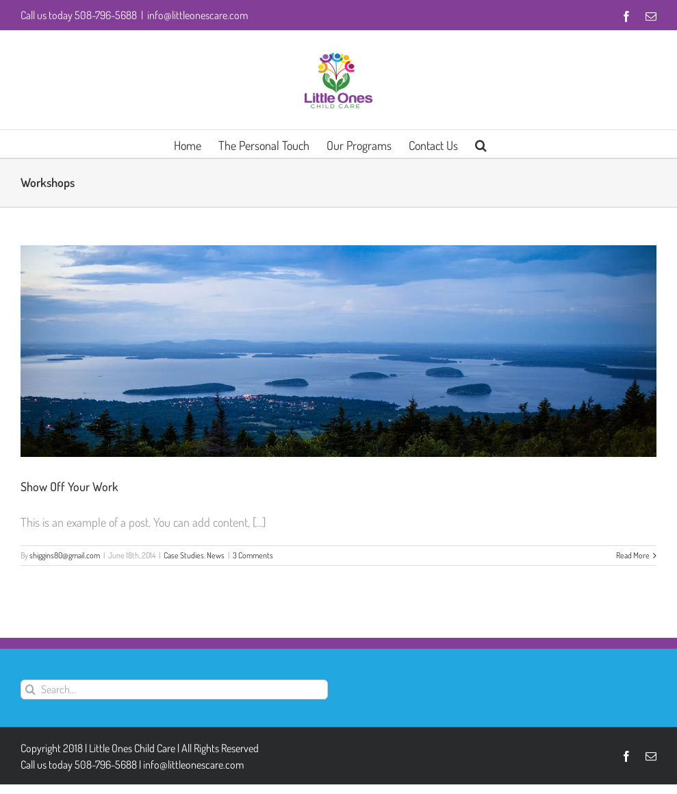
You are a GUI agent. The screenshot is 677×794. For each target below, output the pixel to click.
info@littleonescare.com (197, 15)
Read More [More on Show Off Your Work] (633, 555)
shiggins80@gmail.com (64, 555)
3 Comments (253, 555)
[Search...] (174, 689)
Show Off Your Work (69, 486)
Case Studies (184, 555)
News (216, 555)
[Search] (30, 689)
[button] (481, 144)
